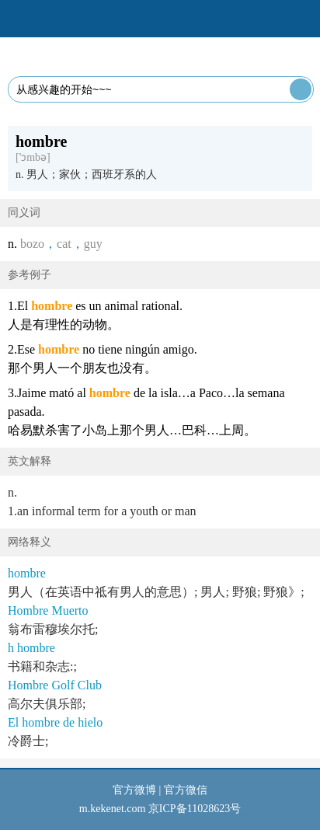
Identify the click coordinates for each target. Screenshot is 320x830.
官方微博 (134, 790)
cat (64, 243)
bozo (32, 243)
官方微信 (185, 790)
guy (93, 243)
